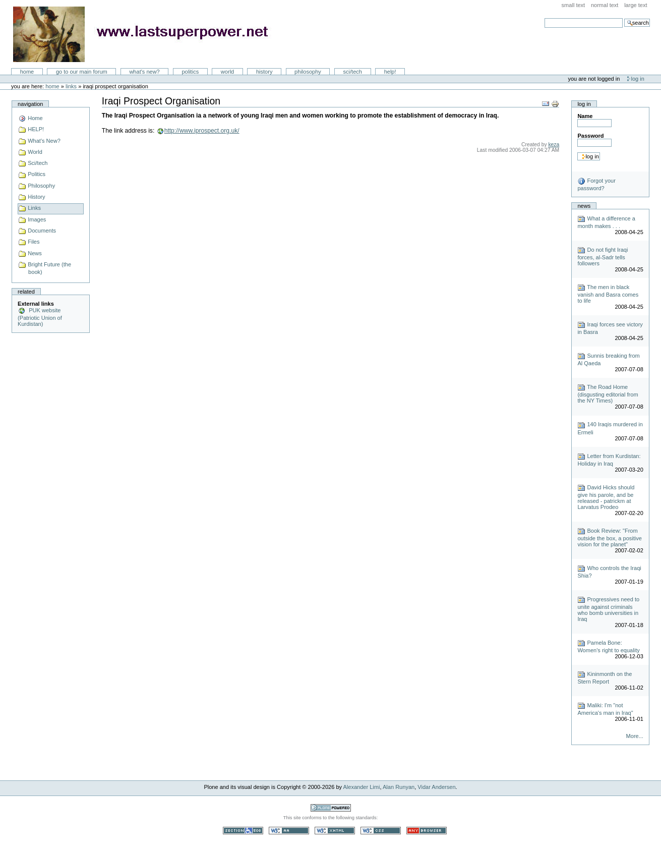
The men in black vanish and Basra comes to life (607, 294)
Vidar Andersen (436, 787)
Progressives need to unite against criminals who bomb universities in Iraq (608, 609)
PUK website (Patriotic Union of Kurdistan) (40, 317)
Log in (637, 79)
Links (71, 86)
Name (584, 116)
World (227, 72)
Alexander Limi (361, 787)
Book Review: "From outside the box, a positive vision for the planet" (609, 537)
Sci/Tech (352, 72)
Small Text (573, 5)
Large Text (635, 5)
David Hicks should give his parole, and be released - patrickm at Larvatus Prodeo (605, 497)
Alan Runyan (398, 787)
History (264, 72)
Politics (190, 72)
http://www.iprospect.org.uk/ (201, 130)
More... (634, 736)
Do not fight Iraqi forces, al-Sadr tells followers (602, 256)
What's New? (144, 72)
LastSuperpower (146, 34)
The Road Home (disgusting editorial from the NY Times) (607, 394)
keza (553, 144)
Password (590, 136)
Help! (390, 72)
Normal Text (605, 5)
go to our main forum (81, 72)
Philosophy (307, 72)
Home (27, 72)
